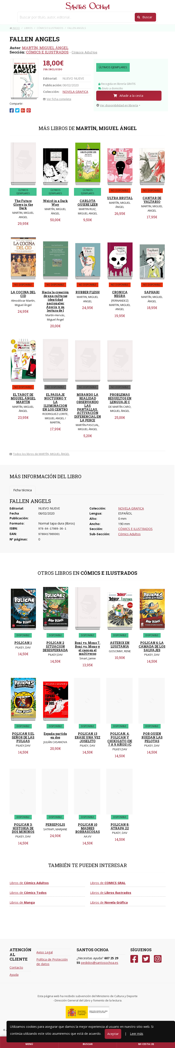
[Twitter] (146, 958)
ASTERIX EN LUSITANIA (120, 645)
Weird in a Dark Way (55, 203)
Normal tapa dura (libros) (56, 523)
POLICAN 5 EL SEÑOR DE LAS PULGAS (23, 737)
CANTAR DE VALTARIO (152, 200)
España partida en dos (55, 735)
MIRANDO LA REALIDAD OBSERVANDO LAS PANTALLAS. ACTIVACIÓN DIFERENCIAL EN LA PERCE (87, 407)
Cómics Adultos (84, 52)
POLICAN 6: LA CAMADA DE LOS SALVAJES (152, 646)
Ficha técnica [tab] (22, 490)
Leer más (136, 1033)
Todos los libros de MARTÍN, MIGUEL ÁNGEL (39, 454)
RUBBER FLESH (88, 292)
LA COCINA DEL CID (23, 294)
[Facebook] (134, 958)
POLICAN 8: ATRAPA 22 (120, 826)
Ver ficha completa (57, 99)
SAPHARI (152, 292)
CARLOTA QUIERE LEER (87, 203)
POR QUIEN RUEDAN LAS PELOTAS (152, 737)
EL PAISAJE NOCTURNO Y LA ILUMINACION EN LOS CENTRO (55, 402)
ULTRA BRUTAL (120, 198)
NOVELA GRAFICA (75, 92)
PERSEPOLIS (55, 824)
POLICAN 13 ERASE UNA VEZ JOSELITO (87, 737)
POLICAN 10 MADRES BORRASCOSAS (87, 828)
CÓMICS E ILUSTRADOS (47, 52)
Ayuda (14, 975)
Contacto (16, 967)
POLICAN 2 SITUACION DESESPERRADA (55, 646)
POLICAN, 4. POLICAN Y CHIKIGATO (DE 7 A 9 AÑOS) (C (119, 739)
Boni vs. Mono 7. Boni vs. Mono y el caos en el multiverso (87, 648)
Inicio (15, 28)
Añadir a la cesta (128, 96)
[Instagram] (158, 958)
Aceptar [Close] (113, 1034)
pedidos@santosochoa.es (99, 963)
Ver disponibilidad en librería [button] (117, 105)
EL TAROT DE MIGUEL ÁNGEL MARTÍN (23, 398)
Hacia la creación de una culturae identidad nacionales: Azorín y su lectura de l (55, 301)
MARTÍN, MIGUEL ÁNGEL (45, 47)
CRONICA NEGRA (120, 294)
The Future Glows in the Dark (23, 204)
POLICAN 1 (23, 643)
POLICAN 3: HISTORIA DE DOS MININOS (23, 828)
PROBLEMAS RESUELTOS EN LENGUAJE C (119, 398)
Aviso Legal (44, 952)
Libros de (29, 883)
